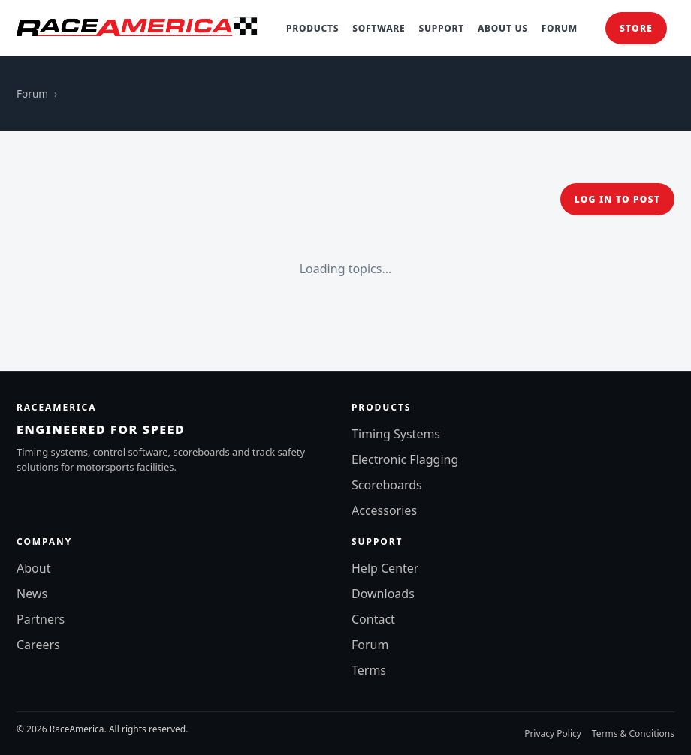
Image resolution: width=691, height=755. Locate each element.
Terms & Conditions (633, 733)
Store (636, 28)
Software (378, 28)
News (32, 593)
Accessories (384, 510)
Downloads (383, 593)
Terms (369, 670)
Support (440, 28)
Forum (560, 28)
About (33, 568)
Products (312, 28)
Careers (38, 644)
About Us (503, 28)
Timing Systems (396, 434)
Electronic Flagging (405, 459)
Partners (41, 619)
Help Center (385, 568)
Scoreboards (387, 485)
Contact (373, 619)
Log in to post (617, 199)
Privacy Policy (552, 733)
